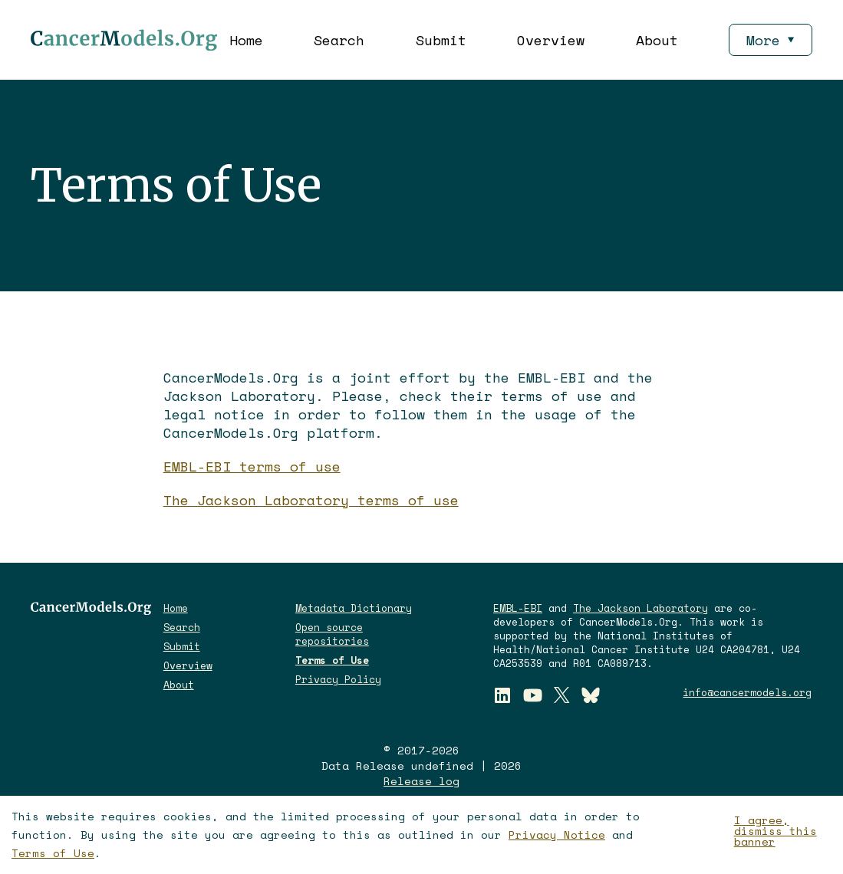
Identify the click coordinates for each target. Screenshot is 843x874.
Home (246, 40)
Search (339, 40)
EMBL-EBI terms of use (252, 466)
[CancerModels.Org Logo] (124, 40)
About (657, 40)
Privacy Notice (557, 834)
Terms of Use (53, 853)
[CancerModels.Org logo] (91, 608)
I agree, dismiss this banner (775, 831)
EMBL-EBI (517, 608)
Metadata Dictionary (353, 608)
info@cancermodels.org (747, 692)
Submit (441, 40)
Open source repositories (332, 634)
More (770, 40)
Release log (421, 781)
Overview (551, 40)
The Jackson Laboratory (640, 608)
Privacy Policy (338, 679)
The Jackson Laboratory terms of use (311, 500)
